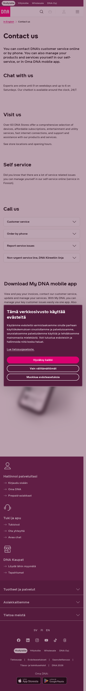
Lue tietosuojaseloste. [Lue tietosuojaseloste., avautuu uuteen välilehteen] (20, 349)
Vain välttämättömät (43, 368)
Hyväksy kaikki (43, 360)
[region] (43, 346)
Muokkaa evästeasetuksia (43, 377)
